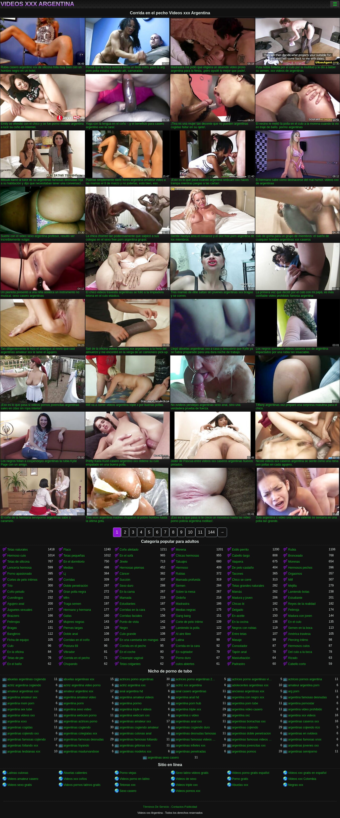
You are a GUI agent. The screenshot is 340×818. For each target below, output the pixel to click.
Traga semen (72, 604)
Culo (10, 646)
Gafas (68, 616)
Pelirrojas (13, 622)
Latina (180, 640)
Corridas (69, 579)
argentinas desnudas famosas (196, 733)
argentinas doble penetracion (251, 733)
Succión (125, 579)
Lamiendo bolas (298, 591)
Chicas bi (238, 604)
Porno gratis (240, 779)
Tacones (237, 573)
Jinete (124, 561)
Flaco (67, 549)
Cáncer (124, 573)
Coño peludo (15, 591)
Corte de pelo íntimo (189, 622)
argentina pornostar (301, 703)
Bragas (12, 628)
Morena (181, 549)
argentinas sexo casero (163, 757)
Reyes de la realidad (301, 604)
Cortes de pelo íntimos (22, 579)
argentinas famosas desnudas (84, 739)
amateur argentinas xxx (23, 691)
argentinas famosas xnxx (304, 739)
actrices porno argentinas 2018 (196, 679)
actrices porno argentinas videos (252, 679)
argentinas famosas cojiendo (26, 739)
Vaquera (237, 561)
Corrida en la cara (188, 646)
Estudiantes (127, 604)
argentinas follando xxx (22, 745)
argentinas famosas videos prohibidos (196, 739)
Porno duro (183, 658)
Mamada (125, 598)
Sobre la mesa (185, 591)
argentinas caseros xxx (303, 721)
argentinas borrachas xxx (249, 721)
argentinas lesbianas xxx (23, 751)
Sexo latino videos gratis (192, 773)
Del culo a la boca (300, 652)
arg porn (293, 691)
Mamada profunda (188, 579)
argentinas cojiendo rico (304, 727)
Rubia (292, 549)
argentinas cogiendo (77, 727)
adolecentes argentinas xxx (250, 685)
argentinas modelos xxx (135, 751)
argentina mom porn (20, 703)
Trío (10, 585)
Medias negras (186, 610)
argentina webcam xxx (134, 715)
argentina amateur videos (136, 697)
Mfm (66, 598)
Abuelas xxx (240, 785)
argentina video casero (247, 709)
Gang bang (183, 616)
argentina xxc (241, 715)
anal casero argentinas (191, 691)
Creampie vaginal (131, 658)
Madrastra (182, 604)
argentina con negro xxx (248, 697)
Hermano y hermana (77, 610)
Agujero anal (15, 604)
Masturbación (241, 658)
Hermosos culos (299, 646)
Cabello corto (297, 664)
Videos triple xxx (187, 785)
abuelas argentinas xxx (79, 679)
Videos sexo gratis (19, 785)
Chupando (70, 664)
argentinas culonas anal (135, 733)
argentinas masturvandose (81, 751)
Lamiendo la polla (187, 628)
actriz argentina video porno (82, 685)
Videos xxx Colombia (302, 779)
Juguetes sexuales (19, 610)
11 (200, 532)
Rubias (180, 573)
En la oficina (15, 652)
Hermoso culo (16, 555)
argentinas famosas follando (138, 739)
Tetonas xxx (127, 785)
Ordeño (181, 598)
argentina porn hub (188, 703)
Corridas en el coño (77, 640)
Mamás (237, 591)
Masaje (237, 640)
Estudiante (295, 598)
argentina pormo (130, 703)
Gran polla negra (75, 591)
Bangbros (13, 634)
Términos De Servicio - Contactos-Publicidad (170, 806)
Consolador (239, 646)
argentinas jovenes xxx (303, 745)
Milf (290, 579)
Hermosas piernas (132, 567)
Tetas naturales (17, 549)
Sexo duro (126, 585)
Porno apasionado (19, 573)
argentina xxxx (17, 721)
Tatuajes (181, 561)
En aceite (238, 616)
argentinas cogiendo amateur (139, 727)
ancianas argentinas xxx (248, 691)
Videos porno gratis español (250, 773)
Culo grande (128, 634)
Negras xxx (295, 785)
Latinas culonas (17, 773)
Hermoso (182, 567)
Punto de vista (129, 622)
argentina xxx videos (301, 715)
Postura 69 (71, 646)
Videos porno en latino (134, 779)
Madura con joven (300, 616)
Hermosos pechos (300, 567)
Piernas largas (73, 628)
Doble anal (71, 634)
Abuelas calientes (75, 773)
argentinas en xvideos (302, 733)
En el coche (127, 652)
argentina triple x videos (135, 709)
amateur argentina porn (303, 685)
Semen (180, 585)
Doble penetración (76, 585)
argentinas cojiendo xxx (23, 733)
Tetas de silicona (18, 561)
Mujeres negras (74, 622)
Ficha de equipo (18, 640)
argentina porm (74, 703)
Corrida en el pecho (133, 646)
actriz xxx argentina (189, 685)
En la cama (127, 591)
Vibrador (69, 652)
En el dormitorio (74, 561)
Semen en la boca (300, 628)
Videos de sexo (186, 779)
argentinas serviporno (302, 751)
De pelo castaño (243, 567)
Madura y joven (242, 598)
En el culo (294, 622)
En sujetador (184, 652)
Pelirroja (293, 610)
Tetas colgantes (130, 664)
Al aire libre (183, 634)
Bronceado (295, 555)
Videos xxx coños (75, 779)
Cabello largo (241, 555)
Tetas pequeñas (74, 555)
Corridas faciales (131, 616)
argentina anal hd (187, 697)
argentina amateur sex (22, 697)
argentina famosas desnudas (307, 697)
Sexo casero (128, 791)
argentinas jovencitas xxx (249, 745)
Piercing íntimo (298, 640)
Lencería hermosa (19, 567)
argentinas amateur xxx (135, 721)
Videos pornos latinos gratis (82, 785)
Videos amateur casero (22, 779)
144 (211, 532)
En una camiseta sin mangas (139, 640)
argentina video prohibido (305, 709)
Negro (124, 628)
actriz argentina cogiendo (24, 685)
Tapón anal (239, 652)
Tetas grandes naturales (248, 585)
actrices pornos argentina (305, 679)
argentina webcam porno (80, 715)
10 (190, 532)
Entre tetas (239, 634)
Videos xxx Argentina (37, 4)
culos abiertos (185, 664)
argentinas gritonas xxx (135, 745)
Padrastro (238, 664)
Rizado (292, 658)
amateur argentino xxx (78, 691)
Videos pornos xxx (188, 791)
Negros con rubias (244, 628)
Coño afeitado (129, 549)
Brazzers (13, 616)
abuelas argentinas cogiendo (26, 679)
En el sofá (126, 555)
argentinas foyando (76, 745)
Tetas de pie (15, 658)
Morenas (294, 561)
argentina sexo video (77, 709)
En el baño (14, 664)
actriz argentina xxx (132, 685)
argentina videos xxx (21, 715)
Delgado (237, 610)
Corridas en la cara (132, 610)
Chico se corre (241, 579)
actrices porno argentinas (136, 679)
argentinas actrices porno (80, 721)
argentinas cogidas (20, 727)
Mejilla (292, 585)
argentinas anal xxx (189, 721)
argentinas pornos (244, 751)
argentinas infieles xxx (190, 745)
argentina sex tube (19, 709)
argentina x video (187, 715)
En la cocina (240, 622)
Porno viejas (128, 773)
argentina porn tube (245, 703)
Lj (65, 573)
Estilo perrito (240, 549)
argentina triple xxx (188, 709)
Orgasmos (295, 573)
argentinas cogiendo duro (193, 727)
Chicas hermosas (187, 555)
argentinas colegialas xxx (80, 733)
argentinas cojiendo (245, 727)
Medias (68, 567)
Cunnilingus (15, 598)
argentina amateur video (80, 697)
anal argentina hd (131, 691)
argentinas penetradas (191, 751)
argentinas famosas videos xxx (252, 739)
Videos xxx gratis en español (307, 773)
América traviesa (299, 634)
